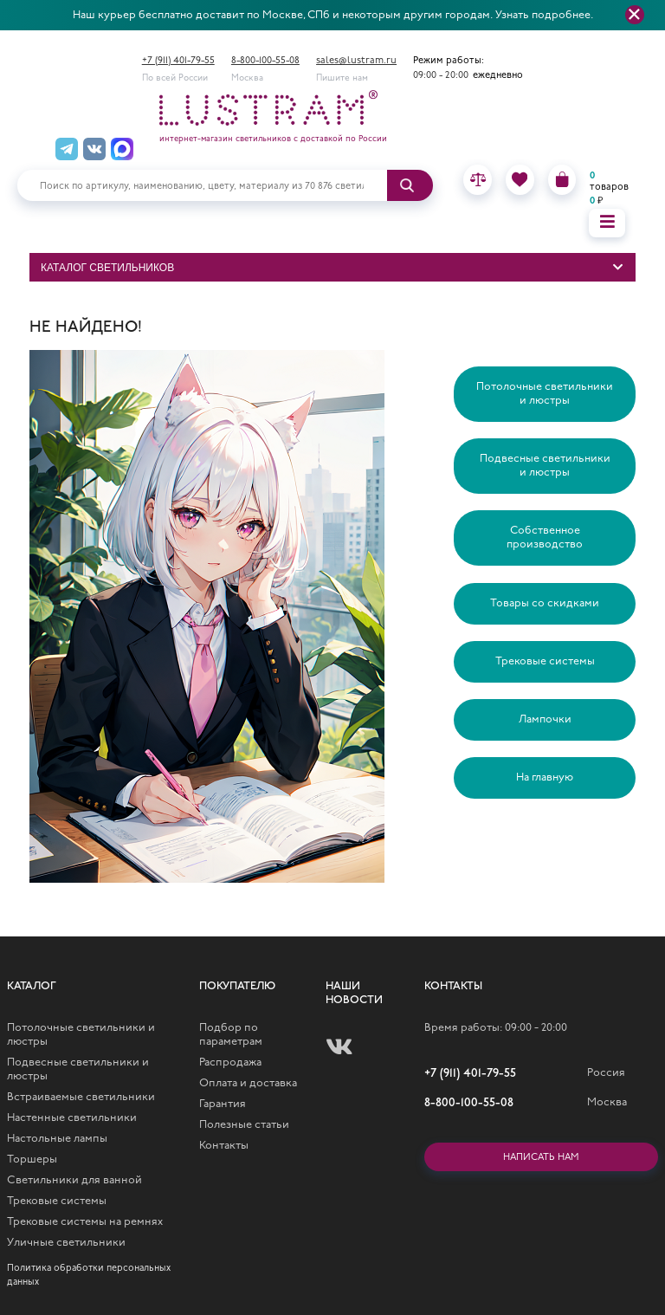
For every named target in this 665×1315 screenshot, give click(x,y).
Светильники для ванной (74, 1180)
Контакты (224, 1145)
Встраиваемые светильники (81, 1097)
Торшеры (32, 1159)
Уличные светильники (66, 1242)
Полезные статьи (244, 1124)
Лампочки (545, 719)
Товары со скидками (544, 603)
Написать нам (541, 1158)
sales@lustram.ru (356, 61)
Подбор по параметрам (230, 1034)
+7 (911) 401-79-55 (178, 61)
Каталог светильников (107, 268)
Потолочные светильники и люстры (544, 393)
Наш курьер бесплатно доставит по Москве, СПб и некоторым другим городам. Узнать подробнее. (333, 15)
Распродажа (230, 1062)
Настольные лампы (57, 1138)
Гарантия (222, 1104)
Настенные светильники (72, 1118)
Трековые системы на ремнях (85, 1222)
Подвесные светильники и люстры (545, 465)
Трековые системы (545, 661)
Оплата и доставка (248, 1083)
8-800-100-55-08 (265, 61)
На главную (544, 777)
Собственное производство (545, 537)
